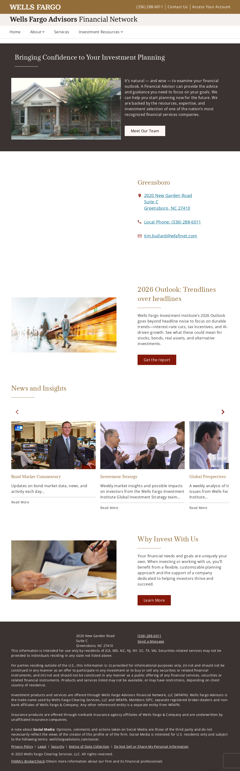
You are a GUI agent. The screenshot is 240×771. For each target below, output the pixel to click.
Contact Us (178, 6)
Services (61, 31)
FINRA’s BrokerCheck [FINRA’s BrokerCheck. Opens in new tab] (28, 761)
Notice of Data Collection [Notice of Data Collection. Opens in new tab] (89, 746)
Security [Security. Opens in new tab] (57, 746)
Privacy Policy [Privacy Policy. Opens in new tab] (22, 746)
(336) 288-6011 (149, 6)
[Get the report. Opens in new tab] (157, 360)
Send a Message (151, 641)
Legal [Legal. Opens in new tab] (42, 746)
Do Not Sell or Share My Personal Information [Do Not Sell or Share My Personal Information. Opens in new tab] (151, 746)
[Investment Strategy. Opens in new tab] (142, 465)
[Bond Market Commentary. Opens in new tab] (53, 463)
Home (15, 31)
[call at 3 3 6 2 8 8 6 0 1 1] (172, 222)
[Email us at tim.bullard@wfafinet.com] (170, 236)
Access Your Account (211, 6)
